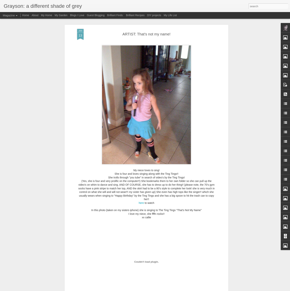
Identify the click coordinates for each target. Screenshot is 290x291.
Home (25, 15)
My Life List (170, 15)
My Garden (61, 15)
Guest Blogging (96, 15)
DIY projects (154, 15)
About (35, 15)
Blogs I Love (77, 15)
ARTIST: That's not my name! (146, 34)
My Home (46, 15)
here (141, 202)
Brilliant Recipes (135, 15)
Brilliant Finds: (115, 15)
